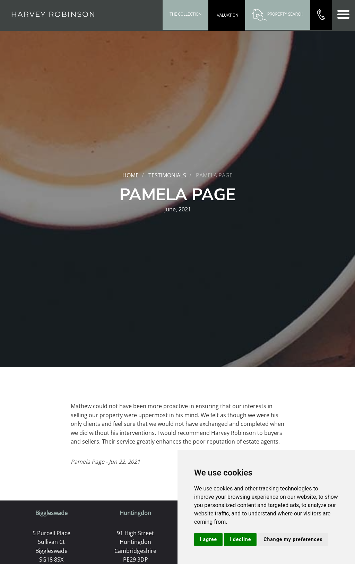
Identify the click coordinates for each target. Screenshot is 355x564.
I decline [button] (240, 539)
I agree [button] (208, 539)
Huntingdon (135, 513)
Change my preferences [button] (292, 539)
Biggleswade (51, 513)
